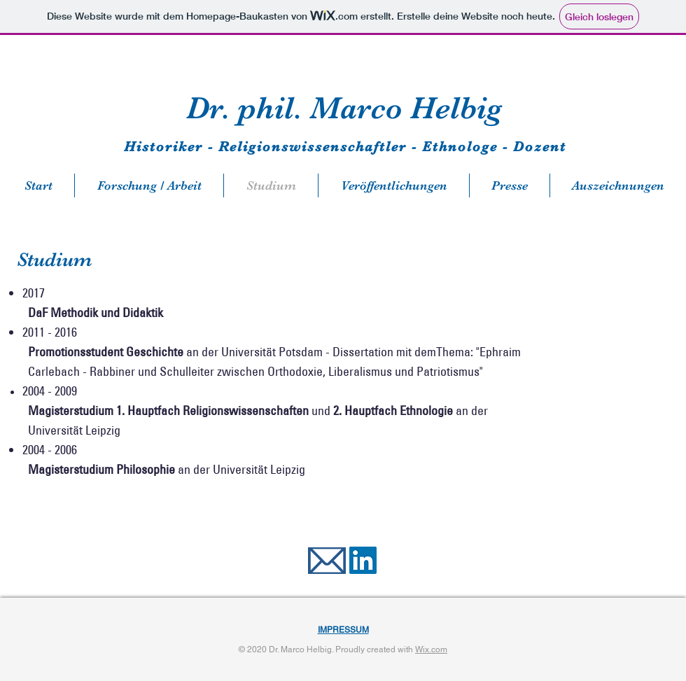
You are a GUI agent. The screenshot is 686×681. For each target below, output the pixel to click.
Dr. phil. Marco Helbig (344, 108)
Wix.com (431, 649)
